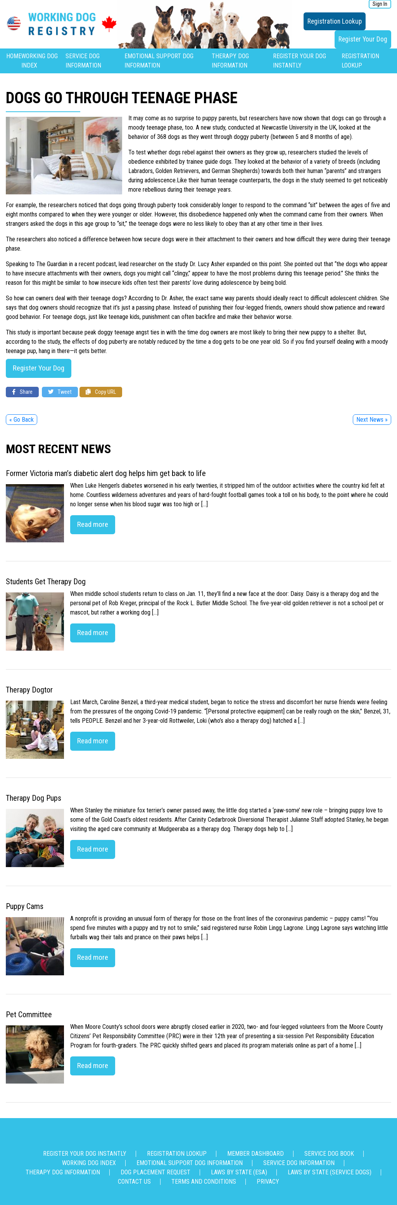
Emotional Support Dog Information (189, 1163)
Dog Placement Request (155, 1172)
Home (13, 56)
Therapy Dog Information (63, 1172)
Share (22, 392)
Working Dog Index (89, 1163)
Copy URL (101, 392)
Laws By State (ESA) (239, 1172)
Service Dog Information (299, 1163)
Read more (92, 524)
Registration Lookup (334, 21)
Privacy (268, 1181)
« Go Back (21, 419)
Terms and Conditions (203, 1181)
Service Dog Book (329, 1153)
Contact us (134, 1181)
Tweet (60, 392)
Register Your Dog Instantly (84, 1153)
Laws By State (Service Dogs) (329, 1172)
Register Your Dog (362, 39)
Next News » (372, 419)
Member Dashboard (255, 1153)
